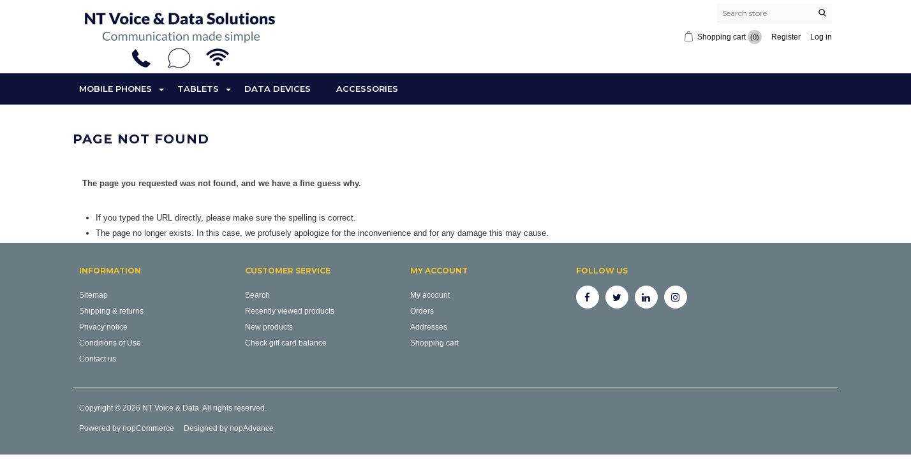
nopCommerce (148, 428)
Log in (821, 36)
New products (269, 327)
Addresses (428, 327)
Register (786, 36)
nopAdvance (252, 428)
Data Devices (277, 89)
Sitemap (93, 295)
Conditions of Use (110, 342)
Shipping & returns (111, 311)
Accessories (367, 89)
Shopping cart (434, 342)
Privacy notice (103, 327)
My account (430, 295)
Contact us (97, 358)
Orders (422, 311)
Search (257, 295)
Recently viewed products (289, 311)
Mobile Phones (115, 89)
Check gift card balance (286, 342)
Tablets (198, 89)
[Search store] (774, 12)
